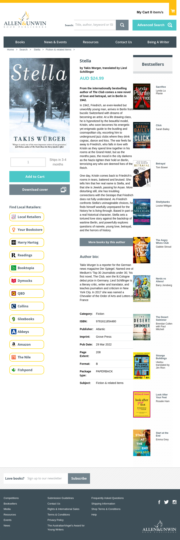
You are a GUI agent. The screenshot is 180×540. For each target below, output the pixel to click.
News (7, 525)
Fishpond (25, 370)
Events (8, 519)
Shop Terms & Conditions (105, 509)
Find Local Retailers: (25, 207)
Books (20, 42)
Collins (23, 306)
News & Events (55, 42)
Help (94, 514)
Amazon (24, 344)
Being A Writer (158, 42)
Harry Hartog (28, 242)
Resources (91, 42)
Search (69, 25)
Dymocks (25, 280)
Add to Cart (35, 176)
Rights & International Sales (63, 509)
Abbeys (23, 332)
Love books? (14, 478)
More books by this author (106, 242)
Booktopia (26, 268)
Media (7, 509)
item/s (150, 12)
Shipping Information (103, 503)
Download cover (35, 189)
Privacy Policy (55, 519)
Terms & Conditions (58, 514)
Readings (25, 255)
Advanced (151, 25)
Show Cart (172, 9)
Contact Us (123, 42)
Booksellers (10, 503)
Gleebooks (26, 319)
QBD (21, 293)
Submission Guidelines (60, 498)
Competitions (11, 498)
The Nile (24, 357)
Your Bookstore (30, 229)
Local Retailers (29, 217)
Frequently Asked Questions (107, 498)
